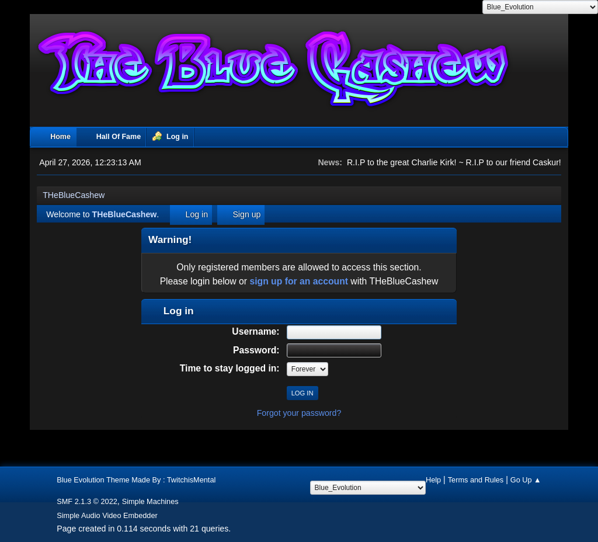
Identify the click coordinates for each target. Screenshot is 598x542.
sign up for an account (298, 281)
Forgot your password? (299, 413)
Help (433, 479)
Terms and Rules (476, 479)
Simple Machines (150, 501)
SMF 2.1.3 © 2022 (87, 501)
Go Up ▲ (525, 479)
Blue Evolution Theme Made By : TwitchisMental (136, 479)
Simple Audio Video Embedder (107, 515)
